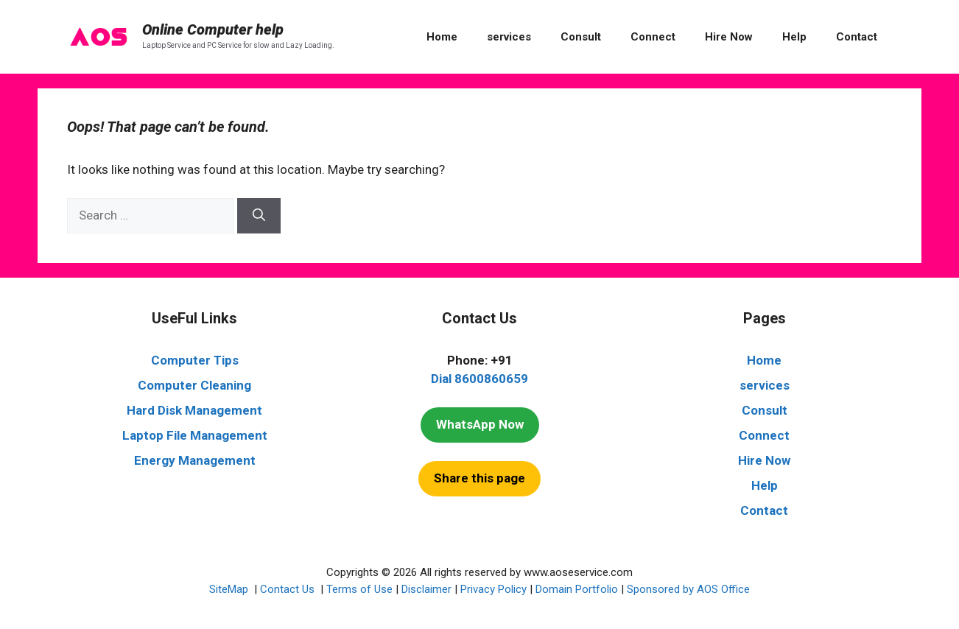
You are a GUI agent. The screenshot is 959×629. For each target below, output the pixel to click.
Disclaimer (426, 589)
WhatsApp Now (480, 424)
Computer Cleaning (194, 385)
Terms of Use (359, 589)
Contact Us (288, 589)
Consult (581, 36)
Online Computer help (213, 29)
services (509, 36)
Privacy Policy (493, 589)
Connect (652, 36)
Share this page (479, 478)
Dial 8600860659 (479, 378)
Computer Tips (195, 360)
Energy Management (195, 460)
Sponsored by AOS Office (688, 589)
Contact (856, 36)
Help (794, 36)
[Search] (259, 215)
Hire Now (729, 36)
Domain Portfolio (576, 589)
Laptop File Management (194, 435)
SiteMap (230, 589)
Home (441, 36)
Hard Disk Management (194, 410)
